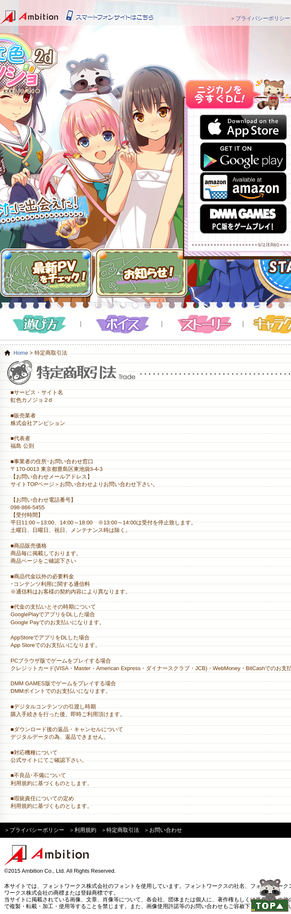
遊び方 (40, 324)
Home (20, 353)
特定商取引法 (122, 830)
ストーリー (202, 324)
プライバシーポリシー (262, 18)
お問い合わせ (165, 830)
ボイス (121, 324)
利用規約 (85, 830)
